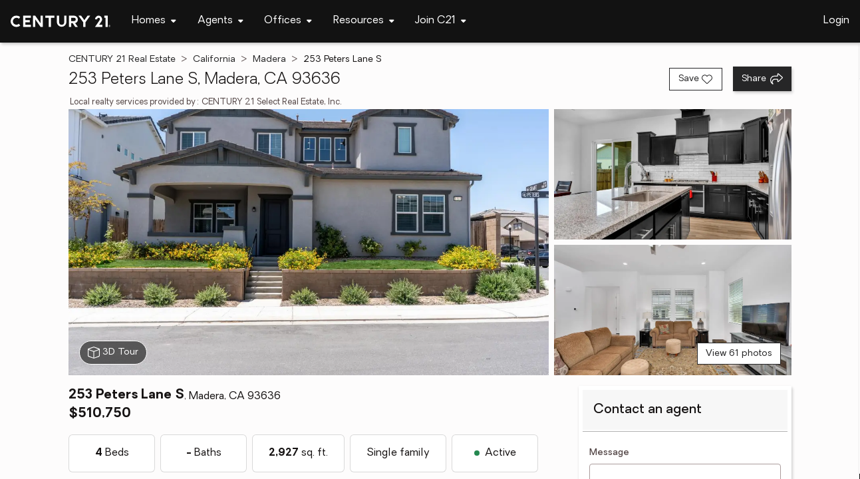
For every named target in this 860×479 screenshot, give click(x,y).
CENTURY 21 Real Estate (122, 60)
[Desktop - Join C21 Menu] (440, 21)
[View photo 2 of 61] (672, 174)
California (214, 60)
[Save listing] (695, 79)
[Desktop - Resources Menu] (363, 21)
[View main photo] (308, 242)
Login (836, 20)
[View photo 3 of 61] (672, 310)
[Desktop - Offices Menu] (288, 21)
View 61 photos (739, 354)
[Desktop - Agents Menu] (220, 21)
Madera (269, 60)
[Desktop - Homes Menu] (154, 21)
